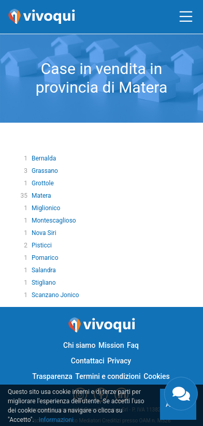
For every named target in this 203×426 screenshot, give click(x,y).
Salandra (44, 270)
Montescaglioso (54, 220)
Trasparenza (52, 376)
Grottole (43, 183)
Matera (41, 195)
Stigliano (44, 282)
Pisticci (42, 245)
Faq (133, 345)
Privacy (119, 361)
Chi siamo (79, 345)
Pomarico (45, 257)
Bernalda (44, 158)
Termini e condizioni (107, 376)
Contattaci (88, 361)
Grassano (45, 170)
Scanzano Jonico (55, 295)
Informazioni (56, 419)
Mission (111, 345)
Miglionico (46, 208)
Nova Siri (44, 233)
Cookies (156, 376)
